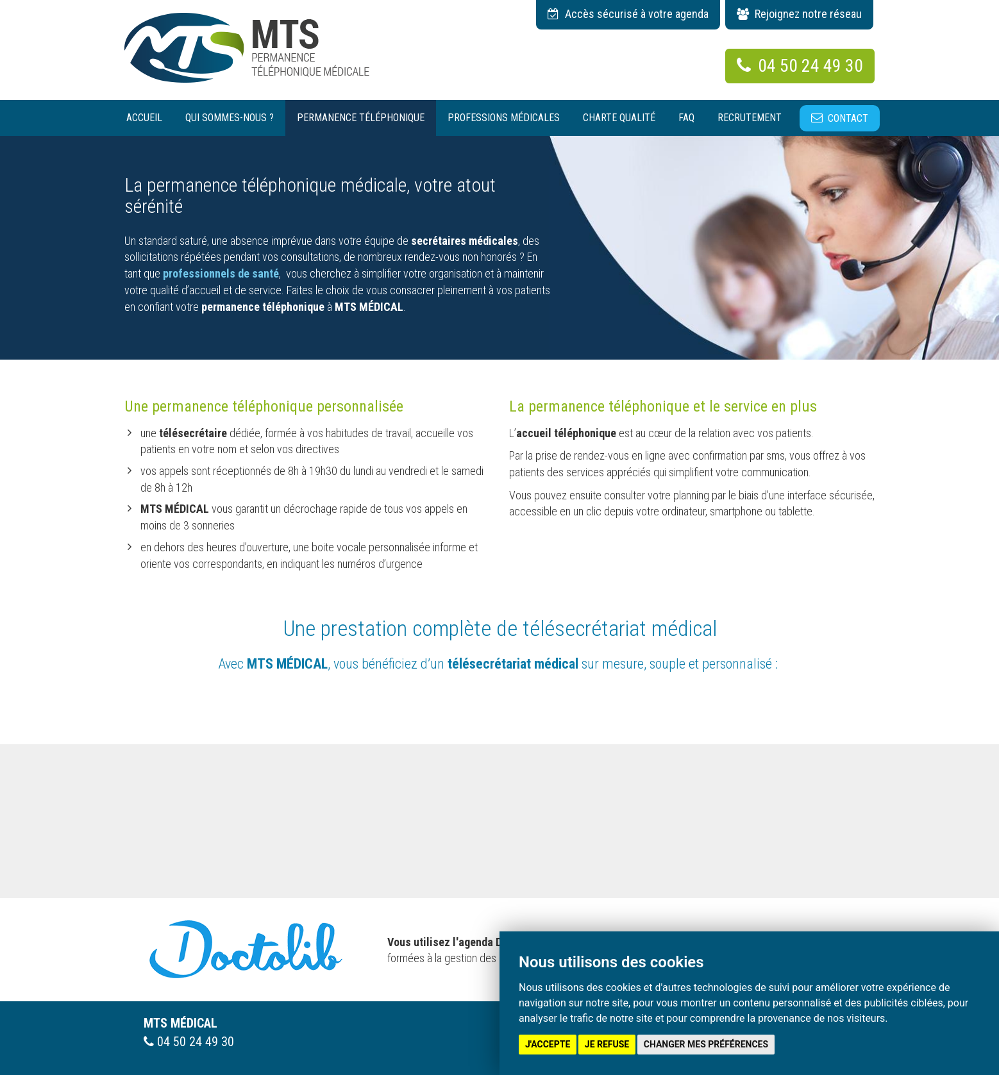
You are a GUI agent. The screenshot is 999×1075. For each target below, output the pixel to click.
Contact (848, 118)
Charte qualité (619, 118)
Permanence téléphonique (360, 118)
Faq (686, 118)
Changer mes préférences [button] (706, 1044)
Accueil (144, 118)
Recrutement (750, 118)
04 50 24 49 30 (800, 65)
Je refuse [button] (607, 1044)
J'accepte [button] (547, 1044)
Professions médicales (504, 118)
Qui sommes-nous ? (229, 118)
